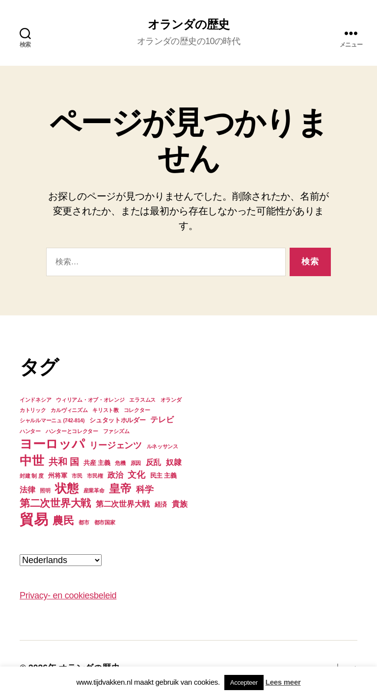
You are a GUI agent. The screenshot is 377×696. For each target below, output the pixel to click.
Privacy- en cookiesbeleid (68, 595)
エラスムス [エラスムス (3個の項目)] (142, 400)
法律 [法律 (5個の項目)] (27, 490)
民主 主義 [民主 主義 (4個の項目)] (163, 475)
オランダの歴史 (188, 24)
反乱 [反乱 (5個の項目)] (153, 462)
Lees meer (283, 682)
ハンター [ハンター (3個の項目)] (30, 431)
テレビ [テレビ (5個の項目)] (161, 419)
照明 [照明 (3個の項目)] (45, 490)
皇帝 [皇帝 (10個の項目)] (120, 488)
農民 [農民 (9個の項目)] (63, 521)
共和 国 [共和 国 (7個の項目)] (64, 462)
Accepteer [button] (244, 682)
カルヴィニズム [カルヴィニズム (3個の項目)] (69, 410)
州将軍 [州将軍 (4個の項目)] (57, 475)
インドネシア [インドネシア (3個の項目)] (35, 400)
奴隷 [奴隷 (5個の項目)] (173, 462)
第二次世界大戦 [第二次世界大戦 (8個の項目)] (55, 503)
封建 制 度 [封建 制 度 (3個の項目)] (31, 476)
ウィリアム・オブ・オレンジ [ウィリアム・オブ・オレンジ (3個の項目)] (90, 400)
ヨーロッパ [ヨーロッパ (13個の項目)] (52, 444)
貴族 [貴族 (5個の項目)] (179, 504)
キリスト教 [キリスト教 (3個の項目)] (105, 410)
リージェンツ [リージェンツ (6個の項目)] (115, 445)
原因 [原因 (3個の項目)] (136, 463)
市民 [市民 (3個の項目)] (77, 476)
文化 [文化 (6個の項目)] (136, 475)
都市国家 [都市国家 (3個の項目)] (104, 522)
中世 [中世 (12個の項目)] (32, 460)
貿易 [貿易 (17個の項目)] (34, 519)
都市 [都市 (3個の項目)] (84, 522)
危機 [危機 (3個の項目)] (120, 463)
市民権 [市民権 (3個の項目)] (95, 476)
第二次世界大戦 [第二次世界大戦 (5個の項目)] (123, 504)
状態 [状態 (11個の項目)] (66, 488)
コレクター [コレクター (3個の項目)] (137, 410)
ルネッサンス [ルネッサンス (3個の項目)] (162, 446)
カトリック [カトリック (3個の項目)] (33, 410)
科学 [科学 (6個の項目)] (144, 489)
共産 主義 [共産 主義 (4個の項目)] (96, 462)
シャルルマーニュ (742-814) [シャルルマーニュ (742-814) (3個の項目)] (52, 420)
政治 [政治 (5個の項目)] (115, 475)
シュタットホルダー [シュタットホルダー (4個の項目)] (117, 420)
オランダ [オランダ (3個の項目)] (171, 400)
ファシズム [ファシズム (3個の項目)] (116, 431)
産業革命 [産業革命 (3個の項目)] (94, 490)
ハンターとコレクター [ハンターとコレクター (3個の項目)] (72, 431)
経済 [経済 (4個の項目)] (161, 504)
